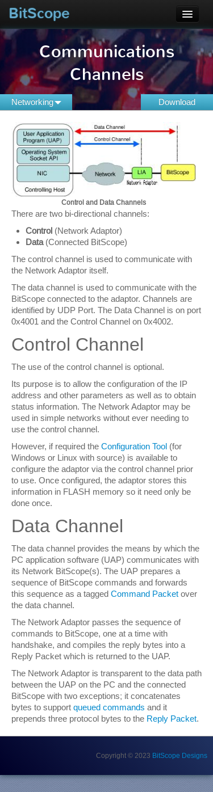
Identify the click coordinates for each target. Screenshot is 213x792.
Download (176, 102)
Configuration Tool (134, 446)
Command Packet (144, 594)
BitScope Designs (179, 756)
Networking (36, 102)
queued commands (109, 707)
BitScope (39, 13)
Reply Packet (172, 718)
